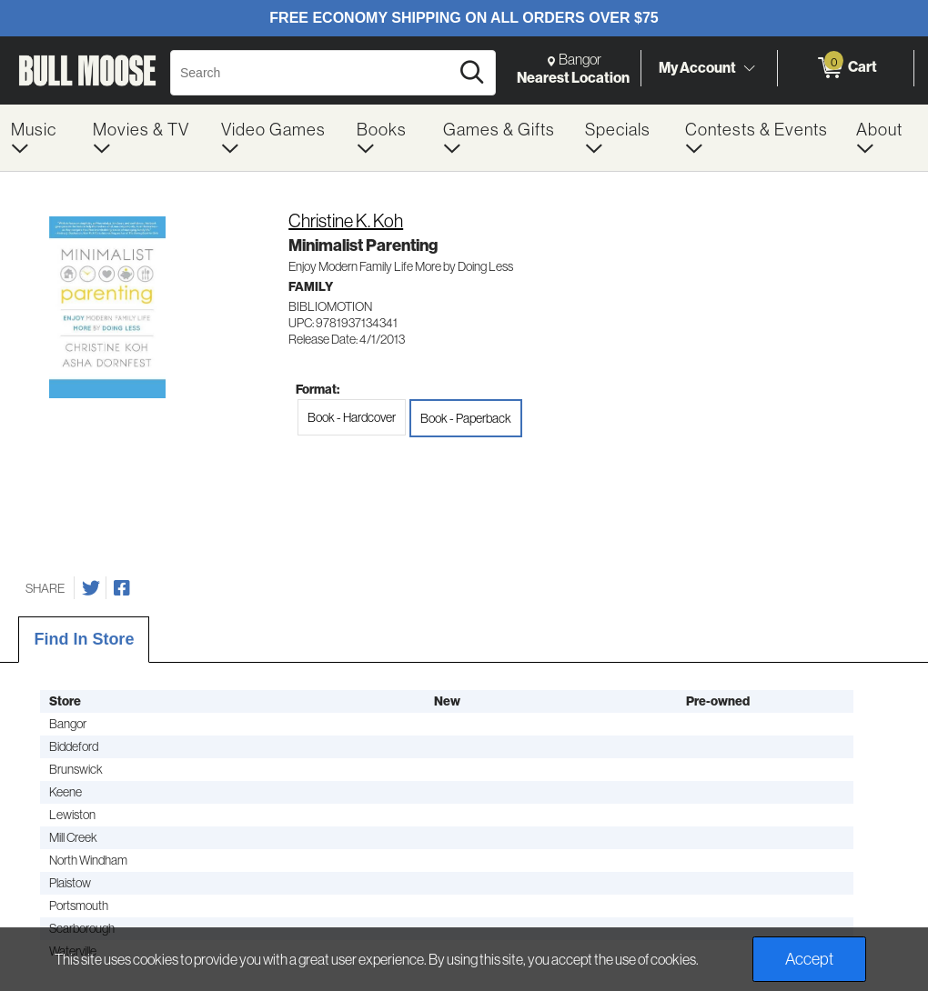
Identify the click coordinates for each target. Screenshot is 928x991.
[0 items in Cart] (845, 68)
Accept (809, 958)
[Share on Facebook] (122, 588)
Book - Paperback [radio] (465, 418)
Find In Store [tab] (84, 639)
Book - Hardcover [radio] (352, 417)
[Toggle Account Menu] (749, 68)
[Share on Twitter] (91, 588)
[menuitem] (41, 138)
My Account (697, 67)
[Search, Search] (312, 73)
